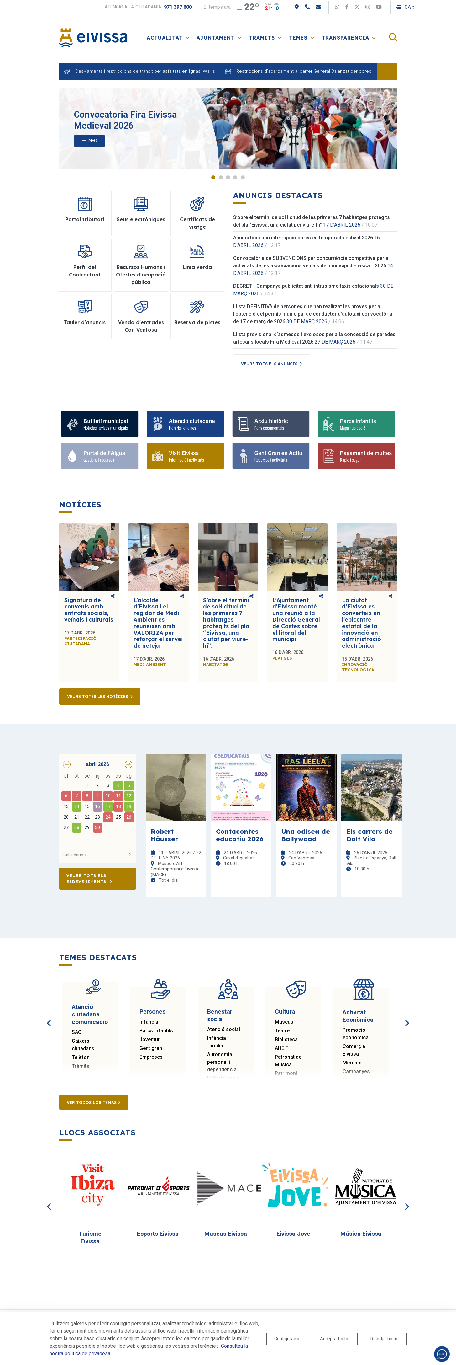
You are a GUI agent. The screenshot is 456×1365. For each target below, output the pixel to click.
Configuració (286, 1338)
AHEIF (281, 1048)
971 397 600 (178, 7)
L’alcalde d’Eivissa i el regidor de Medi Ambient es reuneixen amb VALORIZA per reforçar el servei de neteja (158, 623)
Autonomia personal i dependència (222, 1062)
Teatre (282, 1031)
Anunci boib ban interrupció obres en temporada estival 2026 (303, 238)
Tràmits (80, 1066)
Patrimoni (286, 1073)
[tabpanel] (228, 128)
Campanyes (356, 1071)
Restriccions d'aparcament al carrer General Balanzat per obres (303, 71)
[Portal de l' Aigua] (100, 455)
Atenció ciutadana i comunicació (90, 1014)
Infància (148, 1022)
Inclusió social (224, 1078)
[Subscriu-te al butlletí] (100, 423)
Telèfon (81, 1057)
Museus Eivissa (225, 1233)
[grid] (98, 807)
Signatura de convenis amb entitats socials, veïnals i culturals (88, 610)
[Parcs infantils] (356, 423)
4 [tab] (235, 177)
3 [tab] (228, 177)
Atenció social (223, 1029)
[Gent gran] (271, 455)
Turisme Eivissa (90, 1237)
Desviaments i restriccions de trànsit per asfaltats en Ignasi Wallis (145, 71)
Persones (152, 1011)
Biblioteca (286, 1039)
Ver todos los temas (93, 1102)
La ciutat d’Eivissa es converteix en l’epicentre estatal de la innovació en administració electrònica (361, 623)
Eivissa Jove (293, 1233)
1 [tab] (213, 177)
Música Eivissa (360, 1233)
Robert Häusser (164, 835)
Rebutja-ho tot (384, 1338)
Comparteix (113, 596)
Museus (284, 1022)
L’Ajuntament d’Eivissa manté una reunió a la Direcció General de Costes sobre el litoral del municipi (296, 620)
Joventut (149, 1039)
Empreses (151, 1057)
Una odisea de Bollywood (305, 835)
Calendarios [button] (97, 854)
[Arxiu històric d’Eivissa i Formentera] (271, 423)
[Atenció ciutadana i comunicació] (185, 423)
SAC (76, 1032)
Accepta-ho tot (335, 1338)
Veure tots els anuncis (269, 363)
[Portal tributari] (356, 455)
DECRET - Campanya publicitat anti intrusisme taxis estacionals (306, 286)
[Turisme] (185, 455)
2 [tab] (221, 177)
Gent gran (150, 1048)
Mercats (352, 1063)
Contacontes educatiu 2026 (240, 835)
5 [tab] (243, 177)
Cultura (285, 1011)
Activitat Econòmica (358, 1016)
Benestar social (219, 1015)
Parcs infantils (156, 1031)
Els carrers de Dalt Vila (369, 835)
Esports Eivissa (158, 1233)
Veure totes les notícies (97, 696)
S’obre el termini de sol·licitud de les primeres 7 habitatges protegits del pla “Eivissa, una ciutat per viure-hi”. (226, 623)
